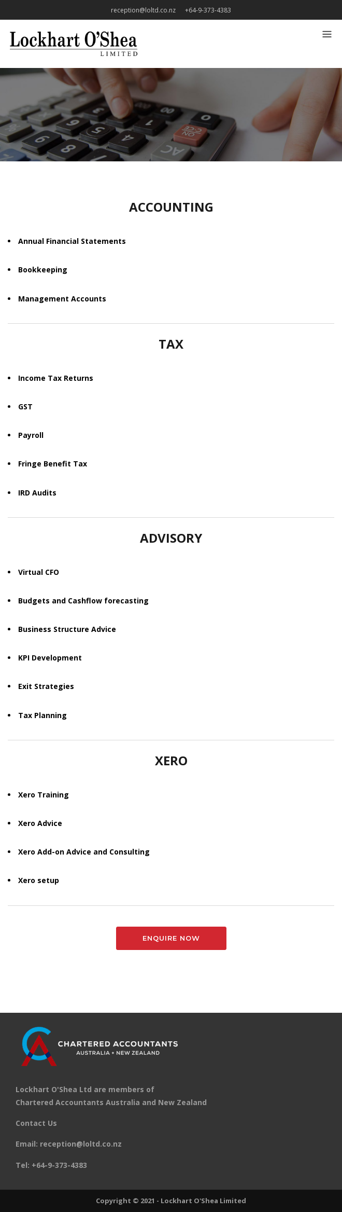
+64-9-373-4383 (208, 10)
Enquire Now (171, 938)
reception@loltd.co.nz (143, 10)
